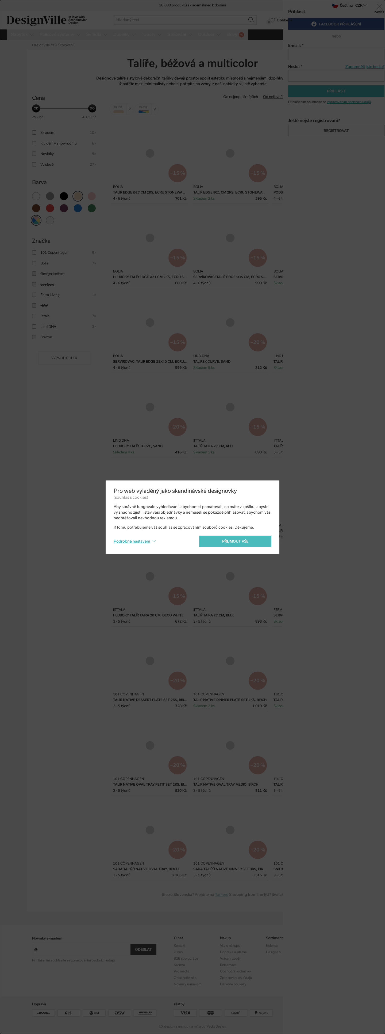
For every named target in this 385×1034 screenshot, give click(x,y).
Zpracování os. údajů (236, 978)
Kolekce (272, 946)
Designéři (273, 952)
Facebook (319, 952)
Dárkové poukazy (233, 984)
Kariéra (179, 965)
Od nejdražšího (307, 97)
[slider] (36, 108)
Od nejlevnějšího (276, 97)
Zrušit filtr (131, 107)
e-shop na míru (189, 1026)
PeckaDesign (216, 1026)
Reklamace (228, 965)
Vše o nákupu (230, 946)
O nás (178, 952)
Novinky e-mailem (47, 938)
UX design (167, 1026)
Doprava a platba (233, 952)
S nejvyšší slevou (339, 97)
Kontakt (179, 946)
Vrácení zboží (230, 958)
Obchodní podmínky (235, 971)
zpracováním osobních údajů (93, 960)
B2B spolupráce (186, 958)
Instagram (320, 946)
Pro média (182, 971)
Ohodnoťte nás (185, 978)
